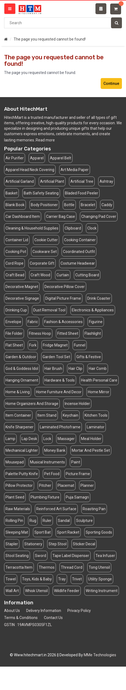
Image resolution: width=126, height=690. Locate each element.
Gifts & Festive (88, 357)
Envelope (13, 322)
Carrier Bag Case (60, 216)
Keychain (70, 415)
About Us (12, 610)
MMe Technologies (100, 655)
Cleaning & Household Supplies (31, 228)
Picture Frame (78, 474)
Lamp (10, 439)
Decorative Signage (22, 298)
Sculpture (84, 520)
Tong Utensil (99, 567)
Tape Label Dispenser (70, 555)
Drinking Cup (16, 310)
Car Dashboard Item (22, 216)
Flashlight (93, 333)
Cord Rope (14, 263)
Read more (45, 140)
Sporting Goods (99, 532)
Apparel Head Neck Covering (29, 170)
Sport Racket (68, 532)
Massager (66, 439)
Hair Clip (75, 368)
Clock (92, 228)
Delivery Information (43, 610)
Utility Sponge (100, 579)
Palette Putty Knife (21, 474)
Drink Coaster (98, 298)
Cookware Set (44, 251)
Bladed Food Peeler (81, 193)
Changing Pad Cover (98, 216)
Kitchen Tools (96, 415)
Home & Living (17, 392)
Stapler (11, 544)
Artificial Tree (81, 181)
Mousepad (14, 462)
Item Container (18, 415)
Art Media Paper (75, 170)
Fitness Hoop (40, 333)
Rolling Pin (14, 520)
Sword (40, 555)
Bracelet (88, 205)
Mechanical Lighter (21, 450)
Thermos (47, 567)
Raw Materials (17, 509)
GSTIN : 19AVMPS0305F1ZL (28, 625)
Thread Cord (71, 567)
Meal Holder (91, 439)
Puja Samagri (77, 497)
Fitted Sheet (67, 333)
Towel (10, 579)
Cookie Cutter (46, 240)
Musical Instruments (47, 462)
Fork (33, 345)
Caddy (106, 205)
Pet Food (51, 474)
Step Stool (58, 544)
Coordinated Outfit (79, 251)
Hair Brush (53, 368)
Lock (47, 439)
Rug (32, 520)
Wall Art (12, 591)
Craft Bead (14, 275)
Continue (111, 83)
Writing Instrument (102, 591)
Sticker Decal (84, 544)
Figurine (96, 322)
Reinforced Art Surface (56, 509)
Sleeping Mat (16, 532)
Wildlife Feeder (66, 591)
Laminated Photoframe (60, 427)
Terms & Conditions (21, 617)
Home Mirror (98, 392)
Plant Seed (14, 497)
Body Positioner (44, 205)
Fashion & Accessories (63, 322)
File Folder (14, 333)
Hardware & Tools (59, 380)
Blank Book (15, 205)
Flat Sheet (14, 345)
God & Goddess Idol (21, 368)
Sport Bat (42, 532)
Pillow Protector (19, 485)
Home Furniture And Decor (59, 392)
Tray (62, 579)
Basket (11, 193)
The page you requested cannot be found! (50, 39)
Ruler (47, 520)
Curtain (62, 275)
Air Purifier (14, 158)
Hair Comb (98, 368)
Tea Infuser (105, 555)
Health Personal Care (99, 380)
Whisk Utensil (36, 591)
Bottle (69, 205)
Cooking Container (80, 240)
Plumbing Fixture (45, 497)
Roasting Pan (94, 509)
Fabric (33, 322)
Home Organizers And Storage (31, 403)
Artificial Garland (19, 181)
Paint (75, 462)
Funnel (79, 345)
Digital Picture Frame (63, 298)
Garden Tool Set (56, 357)
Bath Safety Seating (41, 193)
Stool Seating (17, 555)
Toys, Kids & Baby (37, 579)
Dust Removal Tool (49, 310)
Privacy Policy (79, 610)
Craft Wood (40, 275)
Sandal (64, 520)
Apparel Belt (60, 158)
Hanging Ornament (21, 380)
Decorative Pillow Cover (64, 286)
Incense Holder (77, 403)
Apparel (37, 158)
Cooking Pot (15, 251)
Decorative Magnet (21, 286)
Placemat (66, 485)
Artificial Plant (52, 181)
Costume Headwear (78, 263)
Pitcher (45, 485)
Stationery (33, 544)
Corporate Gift (42, 263)
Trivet (77, 579)
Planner (87, 485)
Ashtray (106, 181)
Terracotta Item (18, 567)
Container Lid (16, 240)
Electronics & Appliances (93, 310)
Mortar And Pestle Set (91, 450)
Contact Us (53, 617)
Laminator (95, 427)
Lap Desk (29, 439)
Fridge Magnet (55, 345)
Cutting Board (87, 275)
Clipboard (73, 228)
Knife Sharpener (19, 427)
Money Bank (54, 450)
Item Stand (46, 415)
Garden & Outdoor (20, 357)
